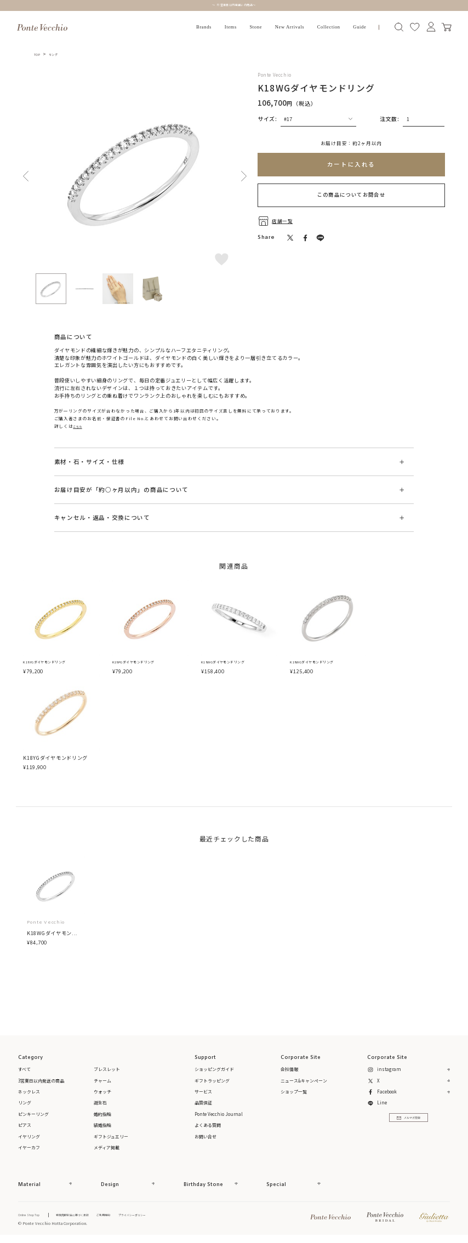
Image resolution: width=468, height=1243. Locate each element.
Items (231, 27)
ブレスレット (107, 1071)
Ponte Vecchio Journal (219, 1115)
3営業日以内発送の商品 (41, 1082)
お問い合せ (205, 1138)
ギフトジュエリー (111, 1138)
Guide (359, 27)
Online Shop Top (34, 1216)
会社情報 (289, 1071)
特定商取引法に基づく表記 (89, 1216)
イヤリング (29, 1138)
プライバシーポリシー (166, 1216)
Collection (328, 27)
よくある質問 (208, 1126)
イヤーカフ (29, 1148)
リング (59, 54)
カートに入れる (351, 164)
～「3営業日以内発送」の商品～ (234, 5)
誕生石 (100, 1104)
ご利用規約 (129, 1216)
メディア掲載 (106, 1148)
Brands (204, 27)
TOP (38, 54)
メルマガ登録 (408, 1123)
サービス (203, 1093)
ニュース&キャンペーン (304, 1082)
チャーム (102, 1082)
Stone (255, 27)
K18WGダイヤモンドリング (234, 663)
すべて (24, 1071)
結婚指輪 (102, 1126)
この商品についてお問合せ (351, 194)
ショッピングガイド (214, 1071)
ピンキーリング (33, 1115)
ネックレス (29, 1093)
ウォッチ (102, 1093)
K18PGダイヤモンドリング (145, 663)
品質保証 (203, 1104)
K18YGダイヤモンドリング (55, 663)
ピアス (24, 1126)
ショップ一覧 (294, 1093)
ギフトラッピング (212, 1082)
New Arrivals (289, 27)
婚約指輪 (102, 1115)
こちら (80, 426)
